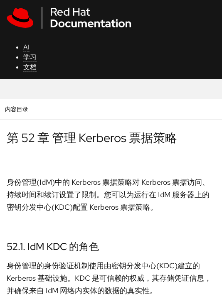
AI (26, 47)
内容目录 (16, 109)
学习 (30, 57)
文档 (30, 67)
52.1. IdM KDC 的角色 (53, 246)
